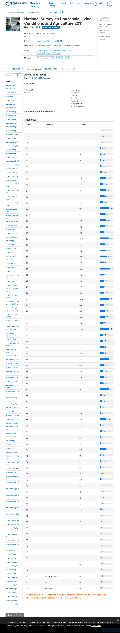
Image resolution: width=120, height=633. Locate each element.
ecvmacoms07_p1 (12, 176)
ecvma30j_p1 (10, 89)
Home (8, 12)
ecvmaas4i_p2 (11, 581)
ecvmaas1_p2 (11, 551)
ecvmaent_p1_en (12, 363)
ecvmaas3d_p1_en (12, 150)
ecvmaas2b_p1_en (12, 138)
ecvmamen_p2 (11, 452)
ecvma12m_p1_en (12, 229)
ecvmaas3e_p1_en (12, 153)
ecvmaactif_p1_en (12, 237)
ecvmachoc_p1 (11, 104)
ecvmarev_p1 (10, 271)
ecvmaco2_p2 (11, 448)
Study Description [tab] (15, 69)
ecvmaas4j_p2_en (12, 524)
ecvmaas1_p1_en (12, 134)
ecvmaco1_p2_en (12, 415)
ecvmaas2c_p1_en (12, 142)
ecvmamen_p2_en (12, 423)
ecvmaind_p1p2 (11, 263)
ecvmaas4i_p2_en (12, 520)
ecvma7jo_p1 (10, 96)
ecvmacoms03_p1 (12, 169)
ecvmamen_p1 (11, 267)
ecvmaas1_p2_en (12, 472)
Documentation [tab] (51, 69)
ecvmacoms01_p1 (12, 161)
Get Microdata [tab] (68, 69)
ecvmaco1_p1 (11, 248)
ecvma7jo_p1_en (12, 225)
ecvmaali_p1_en (11, 244)
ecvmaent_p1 (11, 256)
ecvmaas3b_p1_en (12, 180)
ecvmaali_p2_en (12, 411)
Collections (75, 3)
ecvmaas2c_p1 (11, 115)
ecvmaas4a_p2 (11, 562)
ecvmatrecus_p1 (12, 285)
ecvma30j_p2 (11, 437)
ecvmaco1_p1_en (12, 356)
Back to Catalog (15, 615)
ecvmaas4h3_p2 (12, 577)
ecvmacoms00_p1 (12, 157)
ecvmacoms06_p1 (12, 172)
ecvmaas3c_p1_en (12, 146)
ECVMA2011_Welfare (41, 78)
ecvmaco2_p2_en (12, 419)
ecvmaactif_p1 (11, 100)
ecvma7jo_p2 (11, 433)
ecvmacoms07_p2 (12, 468)
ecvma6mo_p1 (11, 92)
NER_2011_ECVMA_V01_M (42, 12)
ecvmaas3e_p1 (11, 131)
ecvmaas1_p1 (11, 108)
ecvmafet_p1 (10, 260)
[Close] (118, 620)
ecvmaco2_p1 (11, 252)
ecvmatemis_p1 (11, 281)
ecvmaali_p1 (10, 241)
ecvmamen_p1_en (12, 377)
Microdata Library (35, 4)
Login (109, 4)
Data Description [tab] (34, 69)
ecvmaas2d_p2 (11, 554)
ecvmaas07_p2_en (13, 540)
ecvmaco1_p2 (11, 444)
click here (96, 625)
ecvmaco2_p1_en (12, 360)
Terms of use (98, 4)
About (64, 3)
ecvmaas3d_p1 (11, 127)
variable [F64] (58, 12)
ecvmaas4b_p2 (11, 566)
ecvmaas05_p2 (11, 589)
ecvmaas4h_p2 (11, 573)
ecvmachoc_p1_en (13, 604)
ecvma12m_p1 (11, 85)
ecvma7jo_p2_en (12, 404)
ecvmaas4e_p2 (11, 570)
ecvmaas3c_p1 (11, 123)
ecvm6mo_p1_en (12, 222)
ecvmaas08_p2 (11, 600)
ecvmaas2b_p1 (11, 112)
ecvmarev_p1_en (12, 381)
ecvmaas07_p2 (11, 596)
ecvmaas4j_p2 (11, 585)
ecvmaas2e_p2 (11, 558)
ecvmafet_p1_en (12, 367)
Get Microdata (51, 27)
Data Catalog (52, 4)
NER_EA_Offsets (11, 339)
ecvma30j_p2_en (12, 408)
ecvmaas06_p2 (11, 592)
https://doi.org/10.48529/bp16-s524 (49, 41)
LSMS (30, 12)
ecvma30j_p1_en (12, 233)
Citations (87, 3)
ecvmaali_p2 (10, 441)
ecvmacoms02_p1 (12, 165)
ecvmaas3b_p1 (11, 119)
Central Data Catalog (18, 12)
